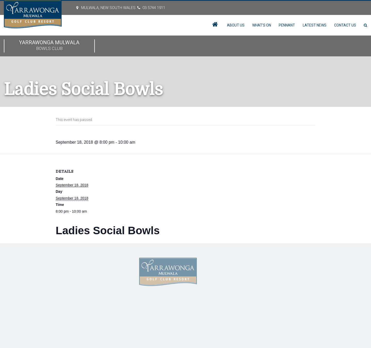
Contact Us (345, 25)
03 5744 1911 (153, 7)
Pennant (287, 25)
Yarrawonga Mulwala (49, 45)
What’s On (261, 25)
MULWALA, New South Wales (108, 7)
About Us (235, 25)
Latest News (314, 25)
